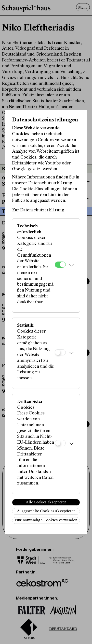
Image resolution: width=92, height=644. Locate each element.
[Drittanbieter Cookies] (60, 443)
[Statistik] (60, 352)
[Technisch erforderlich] (60, 265)
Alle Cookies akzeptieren (46, 502)
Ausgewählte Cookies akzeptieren (46, 511)
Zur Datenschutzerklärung (38, 210)
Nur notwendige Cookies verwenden (46, 520)
